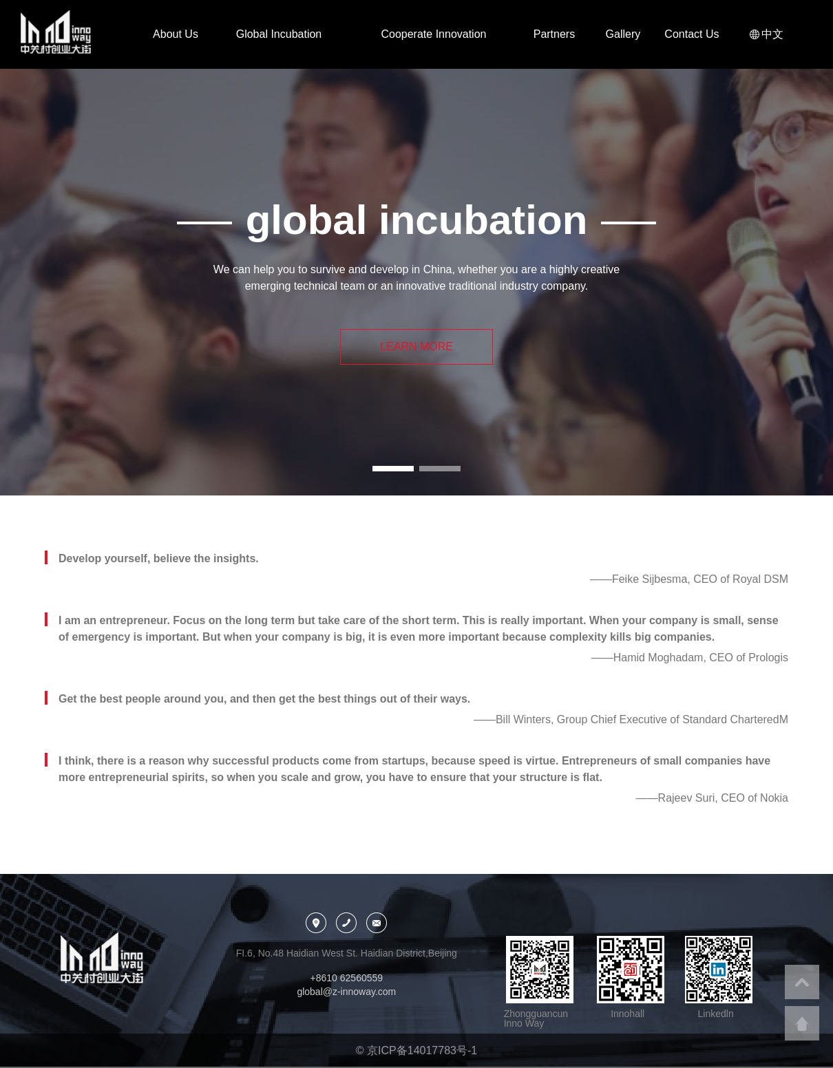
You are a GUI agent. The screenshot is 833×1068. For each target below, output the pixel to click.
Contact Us (691, 34)
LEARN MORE (416, 346)
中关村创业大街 (72, 34)
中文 (771, 34)
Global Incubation (279, 34)
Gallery (623, 34)
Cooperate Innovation (433, 34)
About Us (175, 34)
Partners (554, 34)
